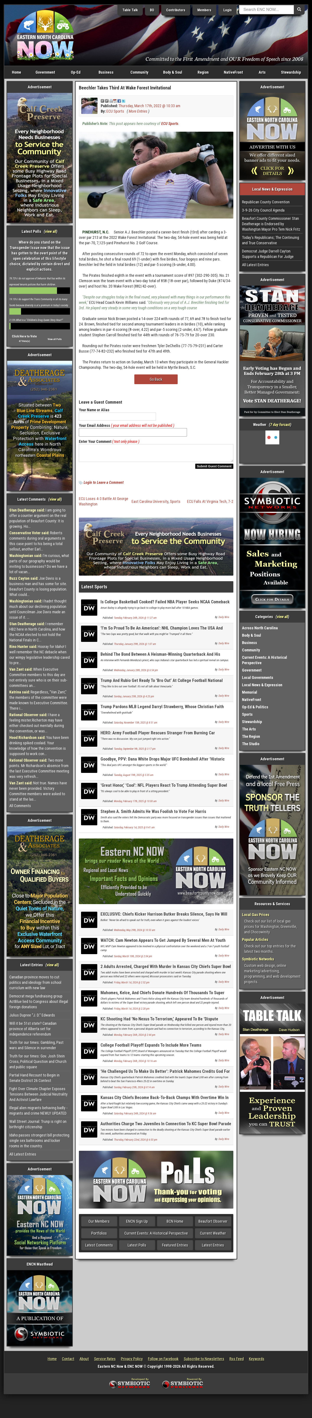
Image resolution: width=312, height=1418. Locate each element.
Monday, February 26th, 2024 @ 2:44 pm (134, 1037)
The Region (251, 736)
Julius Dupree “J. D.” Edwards (32, 1015)
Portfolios (99, 1235)
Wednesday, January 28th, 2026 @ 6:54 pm (136, 672)
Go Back (156, 379)
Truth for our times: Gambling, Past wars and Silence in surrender (36, 1045)
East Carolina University (150, 504)
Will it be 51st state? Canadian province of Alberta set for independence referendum (33, 1028)
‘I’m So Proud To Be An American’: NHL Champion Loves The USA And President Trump (162, 633)
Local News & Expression (262, 685)
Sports (175, 504)
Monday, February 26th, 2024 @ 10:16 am (135, 1063)
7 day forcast (280, 424)
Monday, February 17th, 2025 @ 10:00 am (135, 803)
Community (139, 72)
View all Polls (55, 339)
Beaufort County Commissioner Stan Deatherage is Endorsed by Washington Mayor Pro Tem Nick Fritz (271, 223)
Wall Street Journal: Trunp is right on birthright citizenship (38, 1124)
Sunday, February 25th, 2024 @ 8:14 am (134, 1089)
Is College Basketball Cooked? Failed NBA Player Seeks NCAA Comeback (165, 604)
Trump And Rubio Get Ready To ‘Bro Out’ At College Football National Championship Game (162, 685)
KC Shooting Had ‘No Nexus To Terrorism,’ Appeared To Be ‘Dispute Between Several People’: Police (159, 1024)
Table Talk (130, 10)
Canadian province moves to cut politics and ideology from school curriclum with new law (35, 982)
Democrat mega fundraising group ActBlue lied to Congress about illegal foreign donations (38, 1001)
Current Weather (213, 1235)
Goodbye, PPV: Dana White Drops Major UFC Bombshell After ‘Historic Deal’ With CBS (163, 764)
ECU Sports (115, 111)
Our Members (99, 1224)
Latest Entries (213, 1247)
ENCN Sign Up (137, 1224)
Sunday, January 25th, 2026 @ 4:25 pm (134, 699)
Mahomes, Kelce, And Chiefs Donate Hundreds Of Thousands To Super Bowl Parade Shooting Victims (162, 998)
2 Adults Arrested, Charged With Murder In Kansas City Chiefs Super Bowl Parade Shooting (166, 971)
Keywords (256, 1358)
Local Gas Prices (255, 914)
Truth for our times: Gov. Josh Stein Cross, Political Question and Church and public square (38, 1061)
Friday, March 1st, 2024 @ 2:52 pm (132, 985)
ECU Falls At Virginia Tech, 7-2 (210, 504)
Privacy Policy (132, 1358)
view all (50, 231)
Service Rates (105, 1358)
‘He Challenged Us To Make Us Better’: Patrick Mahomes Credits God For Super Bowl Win (165, 1076)
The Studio (250, 743)
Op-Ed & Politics (255, 707)
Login (227, 10)
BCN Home (175, 1224)
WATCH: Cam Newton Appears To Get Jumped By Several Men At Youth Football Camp (163, 945)
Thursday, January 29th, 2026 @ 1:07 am (135, 646)
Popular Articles (255, 939)
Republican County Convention (266, 202)
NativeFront (233, 72)
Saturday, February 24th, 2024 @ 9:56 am (135, 1116)
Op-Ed (75, 72)
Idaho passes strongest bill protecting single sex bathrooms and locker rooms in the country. (39, 1140)
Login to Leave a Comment (104, 485)
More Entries (138, 111)
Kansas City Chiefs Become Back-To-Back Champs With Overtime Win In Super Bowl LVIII (165, 1102)
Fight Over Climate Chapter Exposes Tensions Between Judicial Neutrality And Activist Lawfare (38, 1094)
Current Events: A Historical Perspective (156, 1235)
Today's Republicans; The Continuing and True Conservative (270, 240)
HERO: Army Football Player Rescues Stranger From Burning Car (158, 735)
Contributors (175, 10)
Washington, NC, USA (272, 447)
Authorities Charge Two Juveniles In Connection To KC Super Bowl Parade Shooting (166, 1129)
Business (106, 72)
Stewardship (291, 72)
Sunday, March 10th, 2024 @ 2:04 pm (133, 958)
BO (152, 10)
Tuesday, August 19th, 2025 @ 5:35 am (133, 777)
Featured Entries (175, 1247)
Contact (68, 1358)
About (84, 1358)
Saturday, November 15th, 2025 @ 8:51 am (135, 725)
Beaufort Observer (213, 1224)
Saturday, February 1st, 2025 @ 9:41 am (134, 830)
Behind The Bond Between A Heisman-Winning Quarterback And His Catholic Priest (160, 659)
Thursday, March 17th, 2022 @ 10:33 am (149, 106)
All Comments (20, 805)
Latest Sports (94, 589)
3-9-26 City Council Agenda (263, 210)
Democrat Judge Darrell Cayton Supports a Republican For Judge (268, 254)
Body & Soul (172, 72)
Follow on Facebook (163, 1358)
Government (45, 72)
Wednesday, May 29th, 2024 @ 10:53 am (134, 932)
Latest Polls (137, 1247)
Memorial (249, 692)
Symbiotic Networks (258, 959)
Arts (262, 72)
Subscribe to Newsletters (204, 1358)
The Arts (249, 729)
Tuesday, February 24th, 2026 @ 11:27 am (135, 620)
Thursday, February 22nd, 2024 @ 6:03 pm (135, 1142)
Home (16, 72)
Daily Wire (224, 619)
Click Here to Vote (24, 336)
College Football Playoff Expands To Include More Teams (151, 1047)
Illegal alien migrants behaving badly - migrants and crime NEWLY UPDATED (38, 1110)
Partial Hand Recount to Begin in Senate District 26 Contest (34, 1078)
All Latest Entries (22, 1154)
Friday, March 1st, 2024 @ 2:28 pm (132, 1011)
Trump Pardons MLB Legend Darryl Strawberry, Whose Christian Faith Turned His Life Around (162, 712)
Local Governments (257, 677)
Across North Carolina (260, 628)
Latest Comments (99, 1247)
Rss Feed (236, 1358)
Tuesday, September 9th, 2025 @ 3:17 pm (135, 751)
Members (204, 10)
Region (203, 72)
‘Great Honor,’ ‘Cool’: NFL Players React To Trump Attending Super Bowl (164, 787)
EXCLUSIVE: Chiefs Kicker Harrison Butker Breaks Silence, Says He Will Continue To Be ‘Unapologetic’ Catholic (164, 919)
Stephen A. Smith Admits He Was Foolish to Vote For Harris (153, 814)
